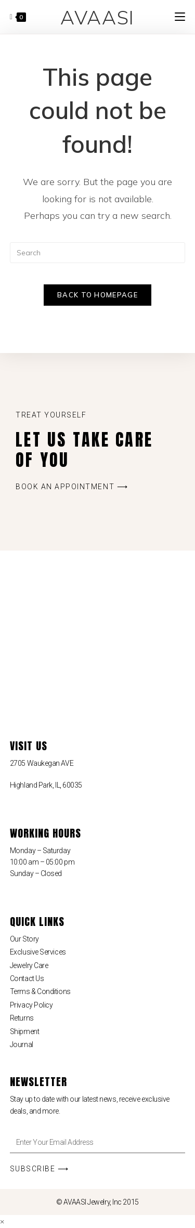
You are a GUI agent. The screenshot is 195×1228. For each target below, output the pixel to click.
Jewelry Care (29, 965)
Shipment (24, 1031)
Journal (21, 1044)
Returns (22, 1018)
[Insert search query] (98, 252)
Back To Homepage (97, 295)
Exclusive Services (38, 952)
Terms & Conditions (40, 991)
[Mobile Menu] (180, 16)
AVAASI (97, 17)
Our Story (24, 939)
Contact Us (27, 978)
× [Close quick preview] (2, 1221)
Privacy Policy (31, 1005)
